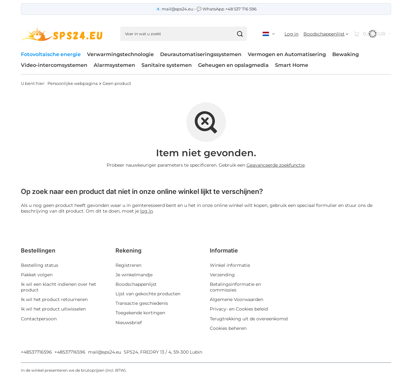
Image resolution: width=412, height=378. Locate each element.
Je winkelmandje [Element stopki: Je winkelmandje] (134, 275)
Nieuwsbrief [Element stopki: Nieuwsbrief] (128, 322)
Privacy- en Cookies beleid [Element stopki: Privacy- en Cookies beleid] (239, 309)
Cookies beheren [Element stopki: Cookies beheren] (228, 328)
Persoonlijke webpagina (72, 83)
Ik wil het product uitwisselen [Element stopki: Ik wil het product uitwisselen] (53, 309)
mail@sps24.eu (104, 352)
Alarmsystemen (114, 65)
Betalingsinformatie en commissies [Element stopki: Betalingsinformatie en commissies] (235, 287)
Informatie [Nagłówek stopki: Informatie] (224, 250)
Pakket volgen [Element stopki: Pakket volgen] (37, 275)
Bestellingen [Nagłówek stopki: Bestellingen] (38, 250)
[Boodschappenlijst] (325, 34)
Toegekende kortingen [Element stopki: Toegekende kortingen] (140, 313)
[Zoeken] (240, 34)
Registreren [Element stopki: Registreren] (128, 265)
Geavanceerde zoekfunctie (276, 165)
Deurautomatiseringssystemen (200, 54)
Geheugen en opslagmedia (233, 65)
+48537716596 (36, 352)
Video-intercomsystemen (54, 65)
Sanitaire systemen (166, 65)
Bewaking (345, 54)
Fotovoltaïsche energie (51, 54)
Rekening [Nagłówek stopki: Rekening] (128, 250)
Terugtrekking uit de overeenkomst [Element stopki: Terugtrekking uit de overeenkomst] (249, 319)
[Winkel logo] (62, 34)
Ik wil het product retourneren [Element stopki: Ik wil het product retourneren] (54, 299)
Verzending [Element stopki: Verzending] (222, 275)
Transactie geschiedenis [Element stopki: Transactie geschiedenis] (141, 303)
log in (146, 211)
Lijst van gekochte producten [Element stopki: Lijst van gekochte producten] (147, 294)
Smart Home (291, 65)
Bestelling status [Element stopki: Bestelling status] (39, 265)
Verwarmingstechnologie (120, 54)
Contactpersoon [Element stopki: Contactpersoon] (39, 319)
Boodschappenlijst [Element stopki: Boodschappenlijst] (136, 284)
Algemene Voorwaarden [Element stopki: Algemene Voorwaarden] (236, 299)
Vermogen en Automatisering (287, 54)
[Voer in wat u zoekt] (183, 34)
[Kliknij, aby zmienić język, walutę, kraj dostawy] (269, 34)
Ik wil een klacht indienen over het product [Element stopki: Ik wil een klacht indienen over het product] (58, 287)
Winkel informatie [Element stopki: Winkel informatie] (230, 265)
